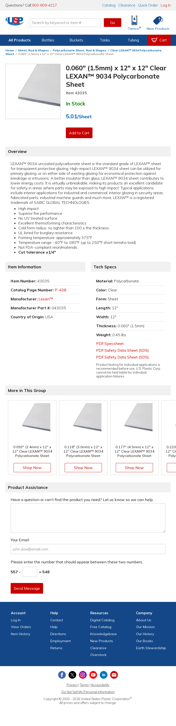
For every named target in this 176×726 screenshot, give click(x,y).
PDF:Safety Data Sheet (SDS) (122, 350)
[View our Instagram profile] (83, 675)
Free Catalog (100, 627)
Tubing (133, 40)
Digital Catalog (102, 620)
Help (54, 627)
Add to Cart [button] (80, 132)
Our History (145, 634)
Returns (56, 648)
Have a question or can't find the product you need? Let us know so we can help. (82, 499)
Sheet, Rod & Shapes (33, 50)
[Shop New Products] (156, 23)
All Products (19, 40)
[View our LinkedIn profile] (103, 675)
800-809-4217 (44, 5)
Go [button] (112, 22)
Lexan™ (45, 298)
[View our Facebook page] (62, 675)
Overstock (98, 655)
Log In (166, 5)
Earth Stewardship (151, 648)
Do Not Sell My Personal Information (88, 692)
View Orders (21, 627)
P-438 (60, 289)
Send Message (28, 588)
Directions (58, 634)
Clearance (126, 5)
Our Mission (145, 627)
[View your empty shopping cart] (159, 40)
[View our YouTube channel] (93, 675)
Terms (84, 685)
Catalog (108, 5)
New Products (101, 641)
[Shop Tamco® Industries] (134, 23)
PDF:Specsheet (110, 343)
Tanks (105, 40)
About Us (143, 620)
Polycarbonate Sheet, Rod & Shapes (80, 50)
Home (9, 50)
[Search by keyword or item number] (69, 22)
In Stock (75, 103)
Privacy (72, 685)
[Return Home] (18, 23)
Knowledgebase (103, 634)
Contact (56, 620)
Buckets (76, 40)
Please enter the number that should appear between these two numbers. (77, 561)
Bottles (48, 40)
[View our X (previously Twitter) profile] (72, 675)
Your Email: (20, 539)
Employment (60, 641)
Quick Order (148, 5)
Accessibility (100, 685)
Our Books (144, 641)
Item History (20, 634)
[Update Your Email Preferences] (114, 675)
